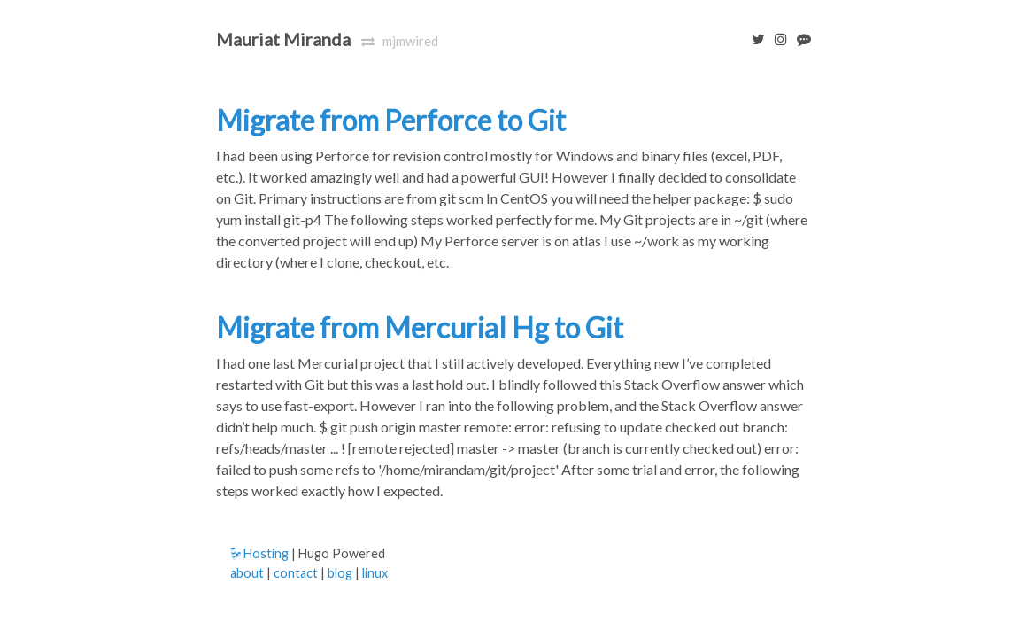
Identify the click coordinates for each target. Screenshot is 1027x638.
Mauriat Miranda (283, 39)
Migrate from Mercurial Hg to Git (419, 327)
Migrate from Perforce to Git (391, 120)
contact (296, 572)
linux (375, 572)
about (247, 572)
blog (340, 572)
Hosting (259, 553)
